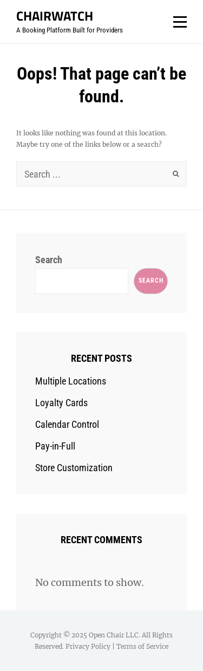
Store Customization (74, 467)
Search (48, 259)
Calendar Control (67, 424)
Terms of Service (142, 646)
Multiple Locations (70, 381)
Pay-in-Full (55, 446)
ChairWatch (54, 15)
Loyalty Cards (61, 402)
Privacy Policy (88, 646)
